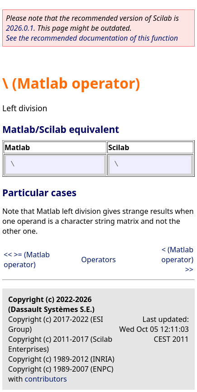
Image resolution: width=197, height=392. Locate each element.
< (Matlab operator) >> (177, 259)
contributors (46, 379)
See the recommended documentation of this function (92, 38)
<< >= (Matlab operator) (27, 259)
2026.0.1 (20, 28)
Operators (98, 259)
